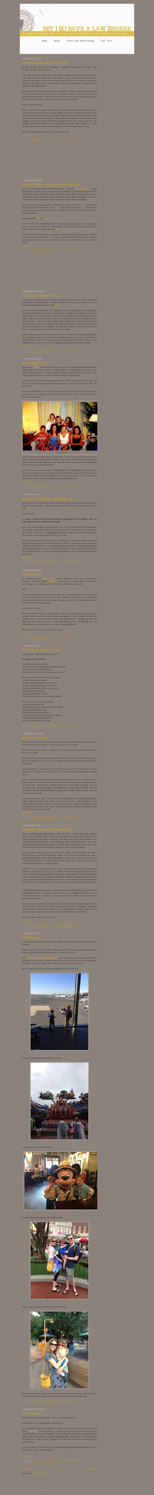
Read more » (27, 135)
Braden (34, 1402)
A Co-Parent (31, 574)
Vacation (62, 1402)
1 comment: (78, 725)
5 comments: (78, 637)
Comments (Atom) (39, 1473)
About (57, 41)
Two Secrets (31, 1413)
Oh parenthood (43, 252)
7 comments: (78, 350)
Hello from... (31, 937)
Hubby (33, 639)
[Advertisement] (77, 49)
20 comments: (78, 816)
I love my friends (39, 488)
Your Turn (106, 41)
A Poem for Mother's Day (41, 650)
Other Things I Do (70, 926)
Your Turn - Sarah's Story (41, 295)
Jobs (32, 252)
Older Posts (92, 1469)
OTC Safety (36, 141)
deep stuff (35, 727)
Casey (42, 1402)
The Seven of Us (34, 363)
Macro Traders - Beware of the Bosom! (51, 185)
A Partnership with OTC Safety (45, 63)
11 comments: (78, 561)
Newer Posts (27, 1469)
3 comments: (78, 924)
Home (44, 41)
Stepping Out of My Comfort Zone (47, 830)
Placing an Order (35, 738)
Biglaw (33, 352)
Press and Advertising (80, 41)
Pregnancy (36, 563)
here (57, 229)
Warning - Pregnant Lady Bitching (47, 499)
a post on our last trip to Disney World (42, 958)
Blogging (43, 926)
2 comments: (78, 139)
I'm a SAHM (43, 639)
